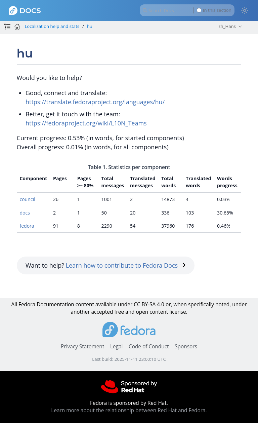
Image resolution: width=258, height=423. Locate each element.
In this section (214, 10)
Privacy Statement (82, 346)
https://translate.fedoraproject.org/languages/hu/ (95, 102)
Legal (116, 346)
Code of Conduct (149, 346)
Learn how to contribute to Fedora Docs (126, 265)
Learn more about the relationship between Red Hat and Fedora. (129, 410)
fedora (26, 226)
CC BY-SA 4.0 (149, 304)
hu (89, 26)
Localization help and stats (52, 26)
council (27, 199)
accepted (102, 311)
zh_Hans (226, 26)
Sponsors (186, 346)
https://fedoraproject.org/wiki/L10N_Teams (86, 123)
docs (24, 212)
